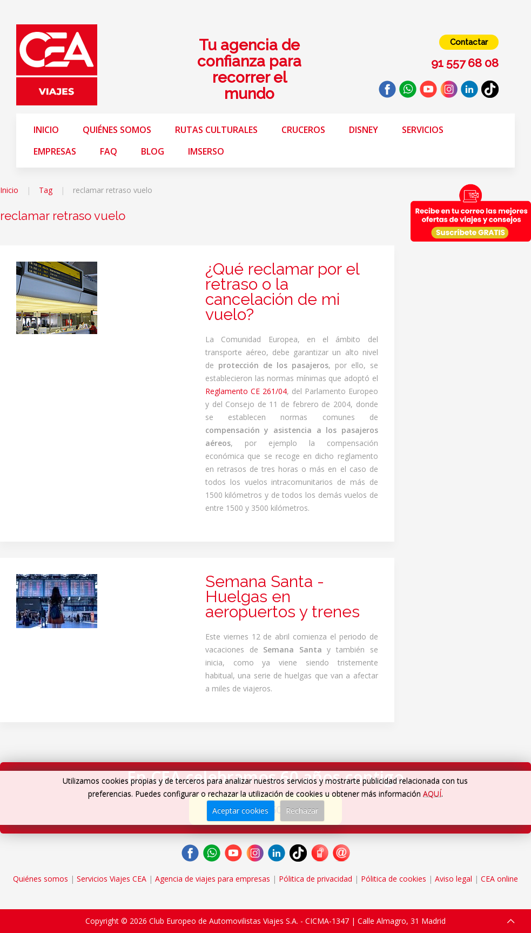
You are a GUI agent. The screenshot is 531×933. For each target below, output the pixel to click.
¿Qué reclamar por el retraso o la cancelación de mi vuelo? (282, 291)
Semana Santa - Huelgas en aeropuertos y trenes (282, 596)
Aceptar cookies (240, 810)
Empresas (54, 151)
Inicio (46, 130)
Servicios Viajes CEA (111, 879)
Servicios (422, 130)
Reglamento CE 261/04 (246, 391)
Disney (363, 130)
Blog (152, 151)
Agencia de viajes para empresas (212, 879)
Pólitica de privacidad (315, 879)
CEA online (499, 879)
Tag (45, 190)
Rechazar (302, 810)
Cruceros (303, 130)
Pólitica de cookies (393, 879)
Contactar (469, 42)
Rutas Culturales (216, 130)
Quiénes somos (117, 130)
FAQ (108, 151)
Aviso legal (453, 879)
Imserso (206, 151)
